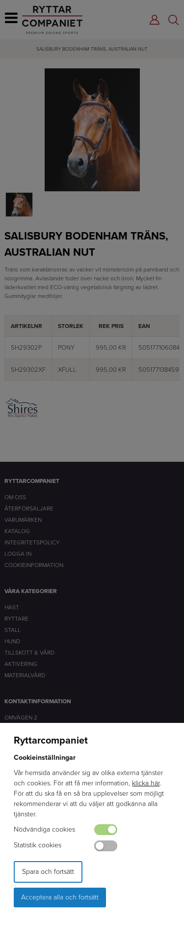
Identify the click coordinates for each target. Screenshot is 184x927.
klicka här (145, 783)
